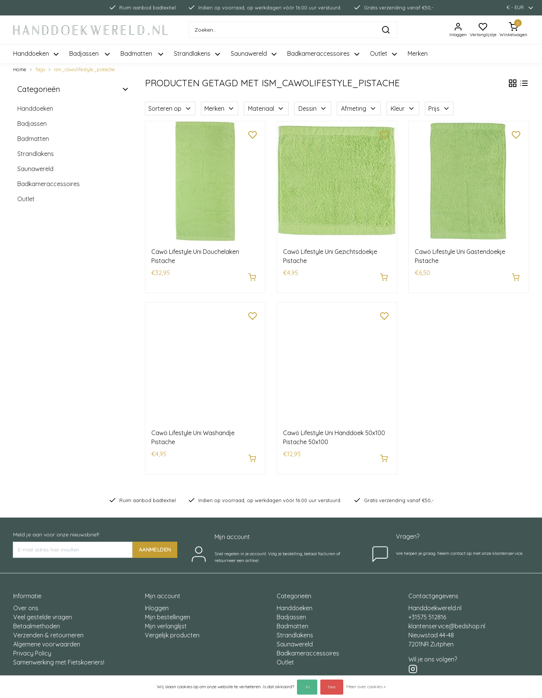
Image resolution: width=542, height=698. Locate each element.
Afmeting (359, 108)
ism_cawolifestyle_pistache (84, 69)
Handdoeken (35, 108)
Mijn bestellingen (167, 609)
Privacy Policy (32, 645)
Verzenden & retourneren (48, 627)
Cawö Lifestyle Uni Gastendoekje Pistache (460, 256)
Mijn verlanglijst (166, 618)
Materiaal (266, 108)
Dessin (312, 108)
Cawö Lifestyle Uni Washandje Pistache (192, 433)
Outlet (26, 199)
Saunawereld (35, 169)
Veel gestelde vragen (42, 609)
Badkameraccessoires (48, 184)
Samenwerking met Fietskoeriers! (58, 654)
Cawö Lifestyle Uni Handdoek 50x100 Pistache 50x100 (334, 433)
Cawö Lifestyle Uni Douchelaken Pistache (195, 256)
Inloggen (157, 600)
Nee (332, 687)
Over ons (25, 600)
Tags (40, 69)
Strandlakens (35, 153)
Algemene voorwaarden (46, 636)
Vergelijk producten (172, 627)
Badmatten (33, 138)
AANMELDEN (155, 541)
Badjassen (32, 123)
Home (19, 69)
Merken (418, 53)
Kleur (403, 108)
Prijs (439, 108)
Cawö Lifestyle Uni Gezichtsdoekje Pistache (330, 256)
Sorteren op (170, 108)
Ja (307, 687)
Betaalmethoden (36, 618)
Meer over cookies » (365, 686)
